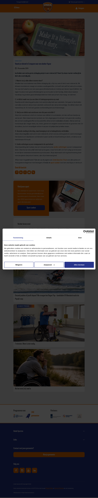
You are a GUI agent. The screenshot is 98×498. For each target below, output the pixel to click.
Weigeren (18, 265)
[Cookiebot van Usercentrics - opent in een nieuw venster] (85, 231)
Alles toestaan (79, 265)
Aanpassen (49, 265)
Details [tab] (49, 238)
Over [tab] (80, 238)
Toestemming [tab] (18, 238)
